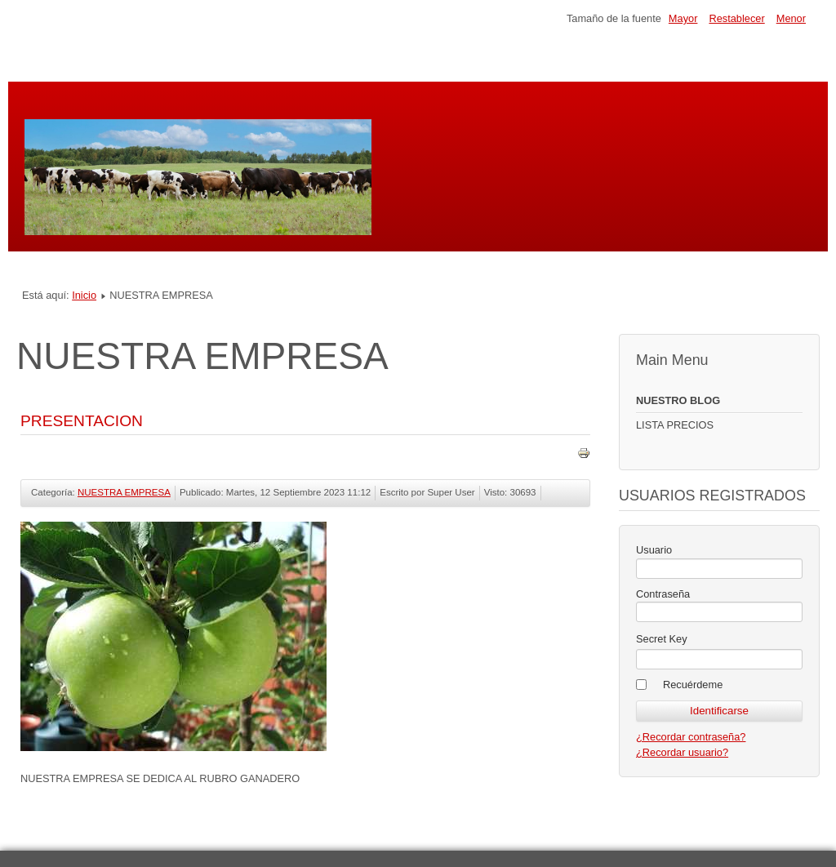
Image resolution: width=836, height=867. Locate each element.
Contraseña (663, 594)
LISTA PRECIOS (675, 425)
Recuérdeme (693, 684)
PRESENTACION (81, 420)
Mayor (683, 18)
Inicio (84, 295)
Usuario (654, 550)
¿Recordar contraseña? (690, 737)
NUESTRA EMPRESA (124, 492)
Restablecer (736, 18)
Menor (791, 18)
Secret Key (661, 639)
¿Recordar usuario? (682, 752)
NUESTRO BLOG (678, 400)
